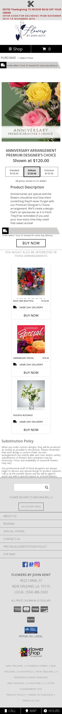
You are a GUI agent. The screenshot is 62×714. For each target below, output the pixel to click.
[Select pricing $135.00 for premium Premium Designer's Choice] (49, 172)
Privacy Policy (16, 694)
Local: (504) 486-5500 (31, 592)
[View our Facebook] (25, 566)
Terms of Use (31, 700)
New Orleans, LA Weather (24, 683)
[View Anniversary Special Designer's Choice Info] (31, 339)
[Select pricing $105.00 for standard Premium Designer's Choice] (14, 172)
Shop (15, 49)
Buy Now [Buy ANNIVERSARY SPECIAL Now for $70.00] (31, 372)
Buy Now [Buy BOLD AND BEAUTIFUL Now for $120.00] (31, 315)
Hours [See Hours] (52, 711)
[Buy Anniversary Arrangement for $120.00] (31, 243)
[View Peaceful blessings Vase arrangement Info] (31, 396)
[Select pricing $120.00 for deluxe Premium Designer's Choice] (32, 172)
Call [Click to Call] (10, 711)
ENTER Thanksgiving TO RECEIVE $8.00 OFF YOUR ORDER (32, 11)
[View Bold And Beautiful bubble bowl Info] (31, 282)
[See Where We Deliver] (31, 506)
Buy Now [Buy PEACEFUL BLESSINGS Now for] (31, 430)
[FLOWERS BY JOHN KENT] (31, 40)
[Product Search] (32, 487)
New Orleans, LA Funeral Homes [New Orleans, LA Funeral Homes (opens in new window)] (27, 665)
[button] (31, 630)
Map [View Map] (31, 711)
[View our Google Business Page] (31, 566)
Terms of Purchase (40, 694)
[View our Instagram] (37, 566)
